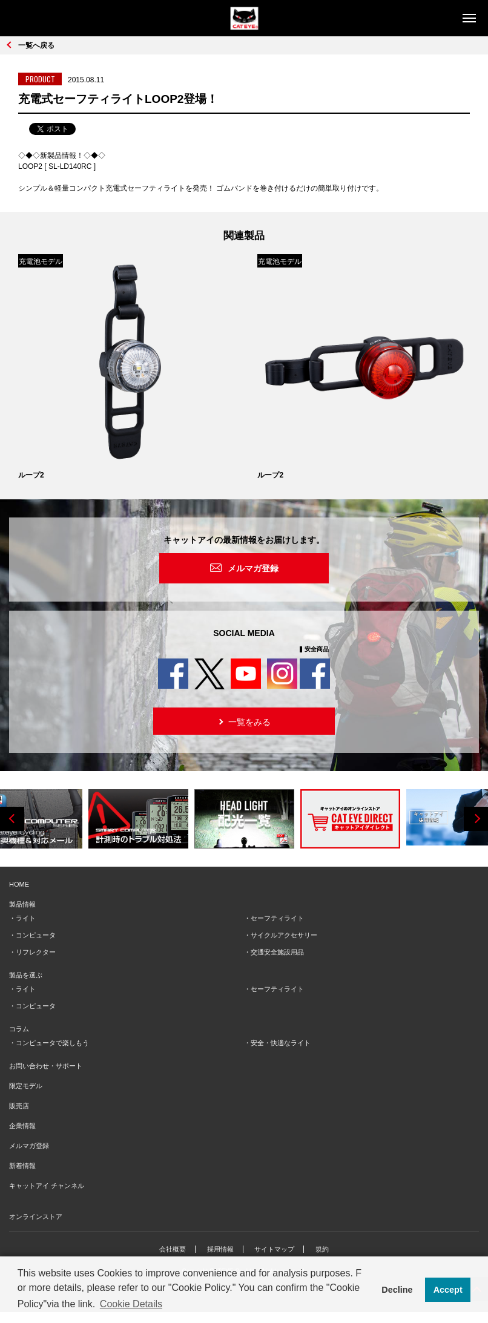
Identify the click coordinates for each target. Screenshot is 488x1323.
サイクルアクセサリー (284, 935)
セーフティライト (277, 918)
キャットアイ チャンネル (46, 1185)
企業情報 (22, 1125)
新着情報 (22, 1165)
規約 (322, 1249)
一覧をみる (243, 721)
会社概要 (172, 1249)
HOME (19, 884)
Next (476, 819)
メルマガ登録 (253, 568)
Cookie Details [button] (131, 1304)
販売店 (19, 1105)
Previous (12, 819)
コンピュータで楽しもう (52, 1042)
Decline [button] (396, 1290)
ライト (26, 918)
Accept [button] (448, 1290)
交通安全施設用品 (277, 952)
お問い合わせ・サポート (45, 1065)
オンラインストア (35, 1216)
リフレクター (36, 952)
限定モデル (25, 1085)
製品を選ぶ (25, 975)
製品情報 (22, 904)
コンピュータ (36, 935)
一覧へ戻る (36, 45)
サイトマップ (274, 1249)
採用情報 (220, 1249)
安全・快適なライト (281, 1042)
